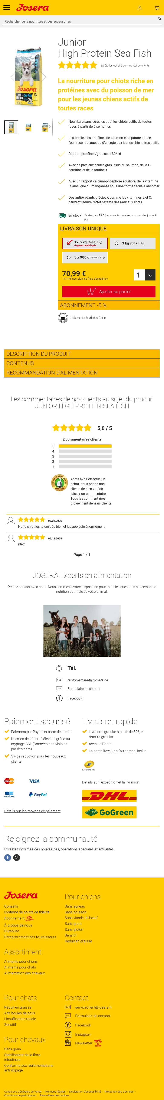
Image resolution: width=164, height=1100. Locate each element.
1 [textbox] (138, 275)
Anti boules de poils (19, 1013)
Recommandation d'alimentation (52, 373)
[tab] (82, 354)
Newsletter (83, 1043)
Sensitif (71, 935)
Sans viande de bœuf (81, 918)
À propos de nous (18, 925)
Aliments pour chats (20, 967)
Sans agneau (75, 906)
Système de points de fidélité (26, 912)
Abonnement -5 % (83, 305)
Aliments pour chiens (21, 961)
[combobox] (82, 21)
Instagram (83, 1034)
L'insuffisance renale (20, 1019)
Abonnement (19, 918)
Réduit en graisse (78, 941)
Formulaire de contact (84, 689)
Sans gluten (74, 929)
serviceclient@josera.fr (93, 1007)
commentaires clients (136, 65)
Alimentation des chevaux (24, 973)
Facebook (75, 698)
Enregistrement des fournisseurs (30, 937)
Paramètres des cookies (54, 1095)
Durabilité (11, 931)
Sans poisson (75, 912)
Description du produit (38, 354)
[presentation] (109, 228)
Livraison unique (83, 228)
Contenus (20, 363)
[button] (12, 77)
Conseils (11, 906)
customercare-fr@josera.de (88, 680)
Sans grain (73, 923)
